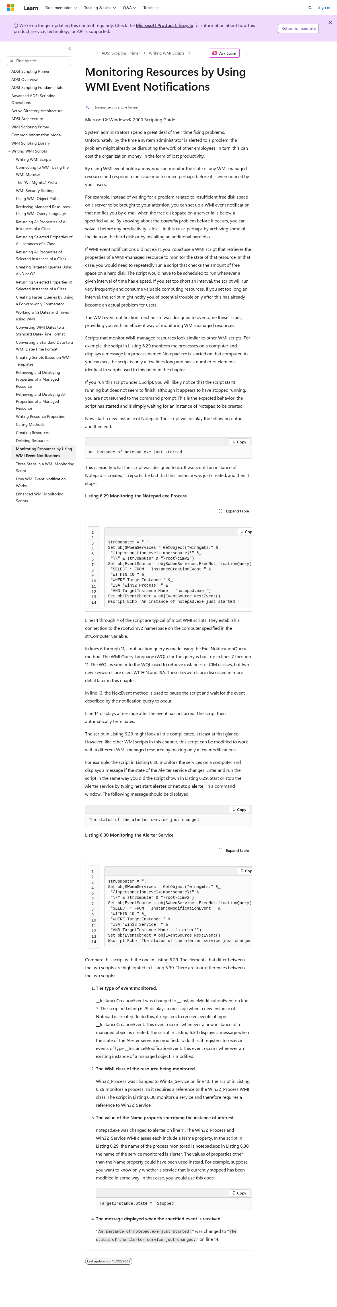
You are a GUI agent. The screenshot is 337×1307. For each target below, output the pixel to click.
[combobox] (39, 60)
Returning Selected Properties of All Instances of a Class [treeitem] (44, 240)
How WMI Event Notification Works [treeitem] (41, 482)
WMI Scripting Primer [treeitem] (30, 127)
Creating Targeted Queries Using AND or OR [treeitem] (44, 270)
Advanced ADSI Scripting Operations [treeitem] (33, 99)
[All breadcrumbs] (90, 53)
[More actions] (247, 53)
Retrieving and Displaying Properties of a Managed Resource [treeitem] (38, 379)
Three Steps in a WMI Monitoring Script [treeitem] (45, 467)
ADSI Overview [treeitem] (24, 79)
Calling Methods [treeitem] (30, 424)
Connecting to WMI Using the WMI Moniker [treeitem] (42, 170)
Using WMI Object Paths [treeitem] (37, 198)
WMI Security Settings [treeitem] (35, 190)
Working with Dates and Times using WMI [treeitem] (42, 315)
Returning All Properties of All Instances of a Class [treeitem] (41, 225)
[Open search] (310, 8)
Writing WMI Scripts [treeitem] (34, 159)
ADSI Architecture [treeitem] (27, 118)
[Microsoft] (10, 7)
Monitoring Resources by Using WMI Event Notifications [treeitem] (44, 452)
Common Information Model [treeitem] (36, 134)
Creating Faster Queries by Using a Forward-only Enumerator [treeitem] (44, 300)
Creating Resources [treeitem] (33, 432)
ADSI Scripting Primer (121, 53)
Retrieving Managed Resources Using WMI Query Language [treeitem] (43, 210)
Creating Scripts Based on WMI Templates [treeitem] (43, 361)
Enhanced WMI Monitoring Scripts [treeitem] (39, 497)
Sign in (324, 7)
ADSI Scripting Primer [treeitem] (30, 71)
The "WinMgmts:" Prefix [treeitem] (36, 182)
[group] (168, 565)
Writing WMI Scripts (166, 53)
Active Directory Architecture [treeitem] (36, 110)
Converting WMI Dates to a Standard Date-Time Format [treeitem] (40, 330)
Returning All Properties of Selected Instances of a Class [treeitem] (41, 255)
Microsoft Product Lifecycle (164, 25)
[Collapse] (70, 49)
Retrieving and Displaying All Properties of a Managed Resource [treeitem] (40, 401)
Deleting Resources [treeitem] (32, 440)
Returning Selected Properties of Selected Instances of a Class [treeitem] (44, 285)
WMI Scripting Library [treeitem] (30, 143)
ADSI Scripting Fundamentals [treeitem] (37, 87)
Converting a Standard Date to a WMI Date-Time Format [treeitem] (44, 345)
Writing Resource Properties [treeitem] (40, 416)
